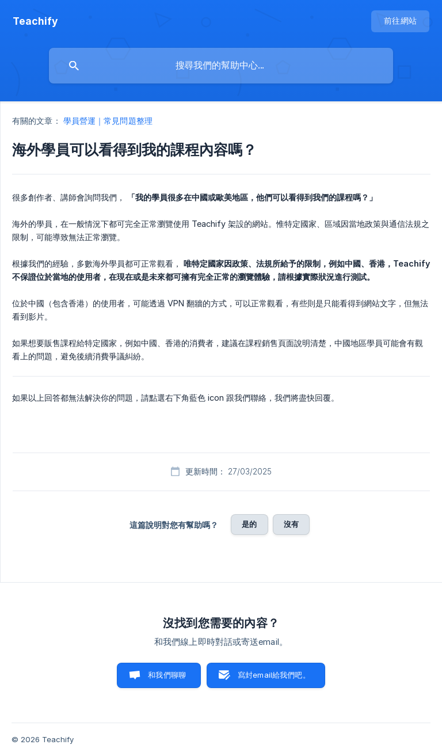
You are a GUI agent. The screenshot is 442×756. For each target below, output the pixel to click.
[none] (35, 21)
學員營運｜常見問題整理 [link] (108, 121)
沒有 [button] (291, 524)
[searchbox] (221, 65)
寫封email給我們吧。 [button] (274, 674)
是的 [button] (249, 524)
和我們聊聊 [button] (167, 674)
